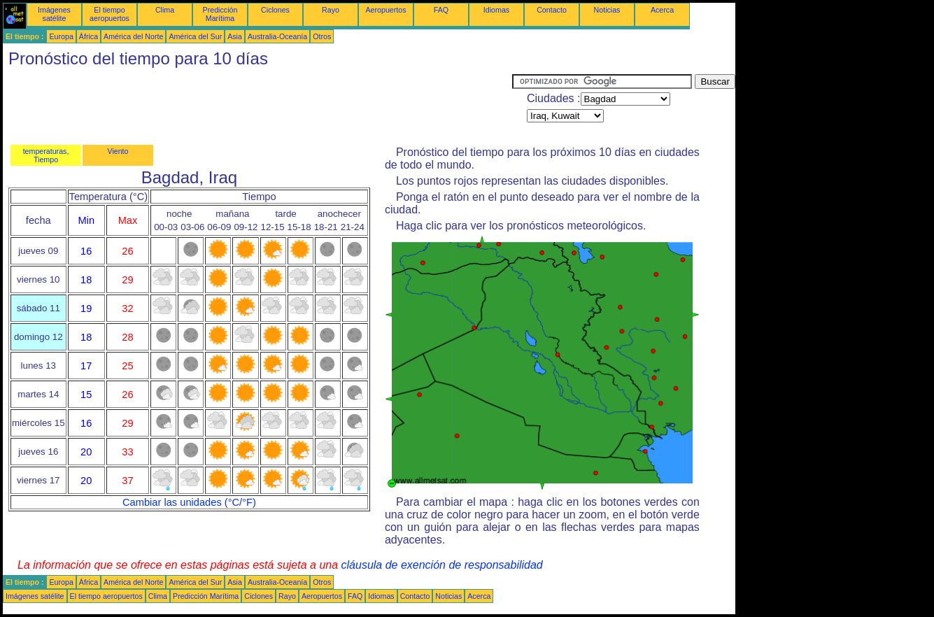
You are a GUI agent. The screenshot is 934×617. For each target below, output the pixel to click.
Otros (322, 36)
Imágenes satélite (54, 14)
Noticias (607, 10)
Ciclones (275, 10)
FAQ (441, 10)
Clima (164, 10)
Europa (61, 36)
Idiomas (496, 10)
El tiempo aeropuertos (109, 14)
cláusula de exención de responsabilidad (442, 565)
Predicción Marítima (220, 14)
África (88, 36)
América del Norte (133, 36)
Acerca (662, 10)
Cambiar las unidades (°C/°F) (189, 502)
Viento (117, 151)
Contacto (552, 10)
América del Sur (195, 36)
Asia (234, 36)
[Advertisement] (257, 105)
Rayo (330, 10)
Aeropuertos (385, 10)
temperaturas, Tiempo (46, 155)
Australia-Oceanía (277, 36)
